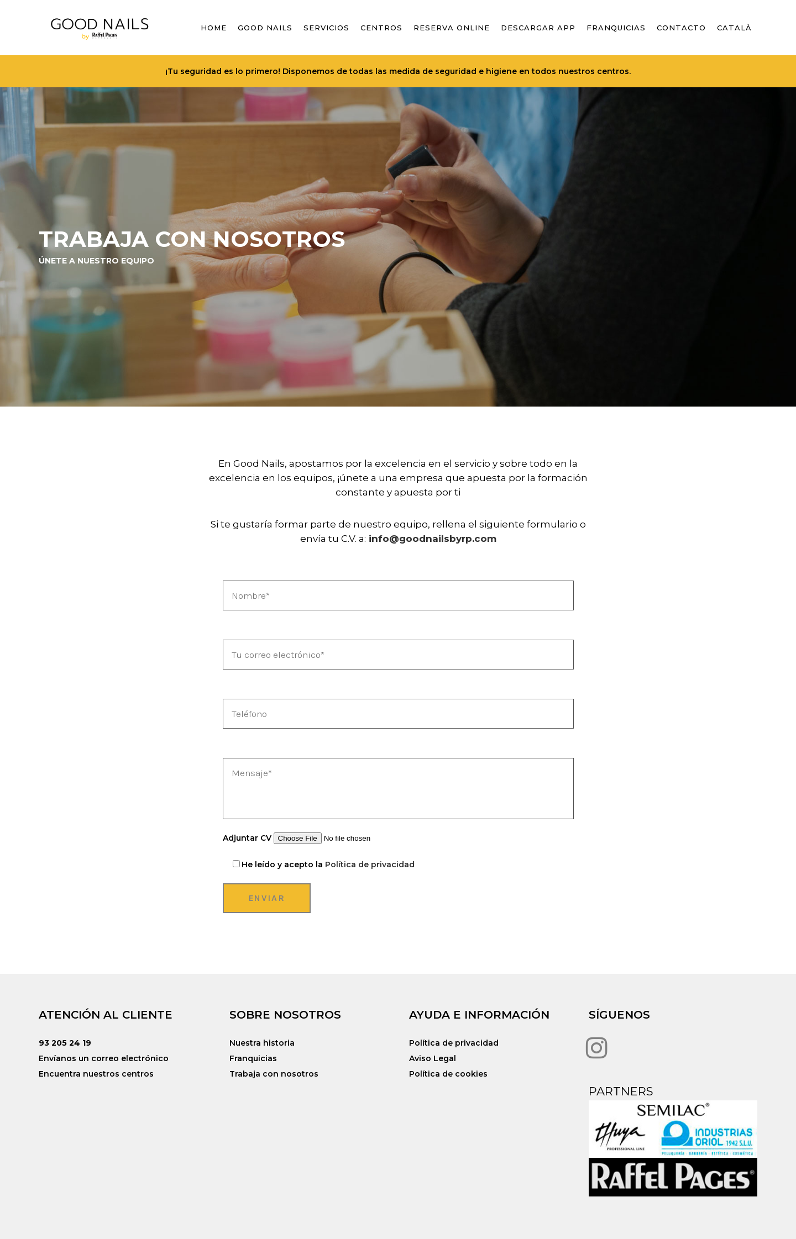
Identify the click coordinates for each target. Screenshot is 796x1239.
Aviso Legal (432, 1058)
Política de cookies (448, 1074)
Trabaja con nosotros (273, 1074)
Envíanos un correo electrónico (104, 1058)
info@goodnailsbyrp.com (432, 538)
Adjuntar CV (318, 838)
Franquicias (253, 1058)
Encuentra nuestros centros (96, 1074)
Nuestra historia (262, 1043)
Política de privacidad (370, 864)
